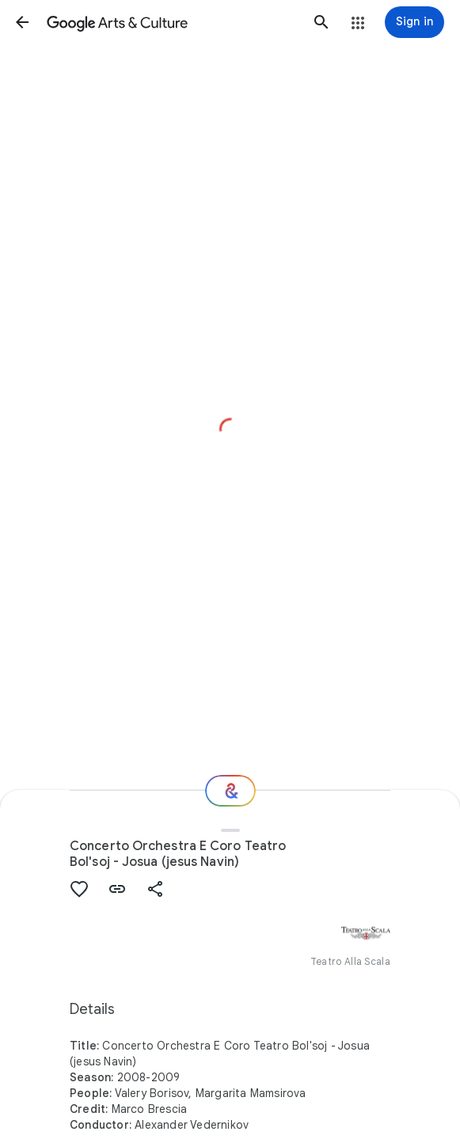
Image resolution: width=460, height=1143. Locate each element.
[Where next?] (230, 791)
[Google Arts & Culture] (171, 22)
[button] (22, 22)
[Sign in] (414, 22)
